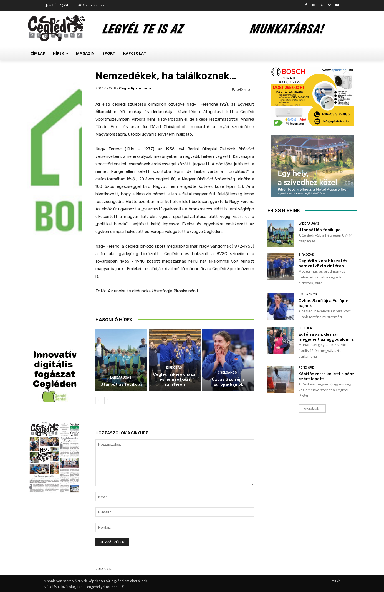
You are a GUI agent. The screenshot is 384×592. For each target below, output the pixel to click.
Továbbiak (312, 408)
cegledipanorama (135, 88)
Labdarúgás (121, 377)
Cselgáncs (227, 372)
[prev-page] (98, 400)
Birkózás (174, 367)
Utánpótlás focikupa (121, 384)
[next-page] (107, 400)
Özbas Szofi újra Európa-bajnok (228, 382)
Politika (305, 328)
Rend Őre (306, 367)
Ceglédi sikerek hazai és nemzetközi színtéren (174, 379)
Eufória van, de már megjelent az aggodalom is (326, 337)
